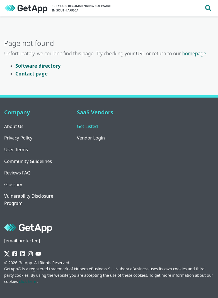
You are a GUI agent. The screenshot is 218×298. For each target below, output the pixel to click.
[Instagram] (30, 254)
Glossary (13, 184)
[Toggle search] (208, 8)
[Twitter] (7, 254)
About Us (13, 126)
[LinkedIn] (22, 254)
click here (28, 281)
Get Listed (87, 126)
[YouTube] (38, 254)
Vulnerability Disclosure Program (28, 199)
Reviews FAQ (17, 173)
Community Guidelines (28, 161)
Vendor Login (91, 138)
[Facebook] (15, 254)
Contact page (31, 73)
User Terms (16, 149)
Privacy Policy (18, 138)
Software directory (37, 65)
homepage (194, 53)
